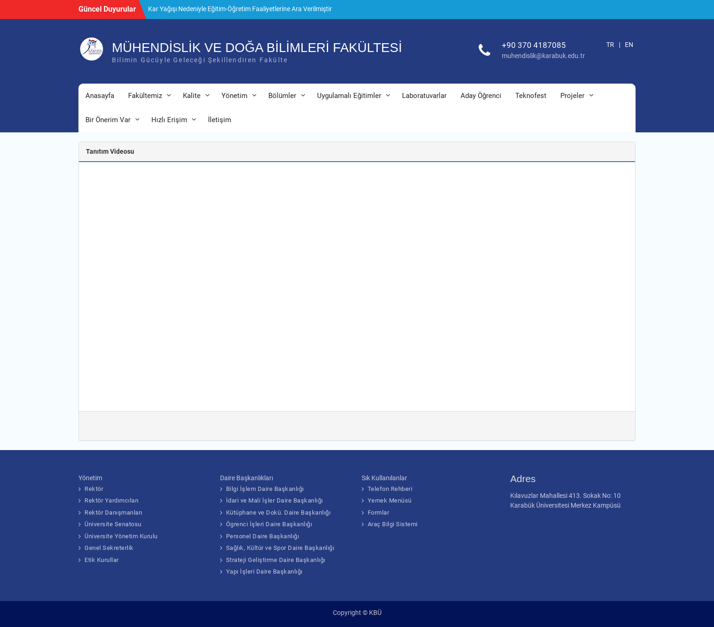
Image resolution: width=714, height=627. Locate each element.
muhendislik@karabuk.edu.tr (543, 55)
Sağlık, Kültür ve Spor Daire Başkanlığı (280, 547)
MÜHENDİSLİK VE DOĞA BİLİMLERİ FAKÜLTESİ (257, 47)
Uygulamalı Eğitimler (349, 95)
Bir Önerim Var (107, 120)
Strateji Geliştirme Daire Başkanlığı (275, 559)
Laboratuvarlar (424, 95)
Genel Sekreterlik (109, 547)
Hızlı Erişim (169, 120)
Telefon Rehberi (390, 488)
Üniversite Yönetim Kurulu (121, 536)
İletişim (219, 120)
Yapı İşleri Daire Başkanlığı (264, 571)
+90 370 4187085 (534, 45)
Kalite (192, 95)
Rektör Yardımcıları (111, 500)
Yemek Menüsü (390, 500)
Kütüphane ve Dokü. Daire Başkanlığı (278, 512)
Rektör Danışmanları (113, 512)
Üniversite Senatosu (113, 524)
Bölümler (282, 95)
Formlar (378, 512)
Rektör (93, 488)
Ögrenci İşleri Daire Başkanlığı (269, 524)
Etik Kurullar (101, 559)
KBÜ (375, 612)
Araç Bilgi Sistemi (393, 524)
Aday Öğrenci (481, 95)
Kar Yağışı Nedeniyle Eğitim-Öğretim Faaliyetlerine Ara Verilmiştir (240, 9)
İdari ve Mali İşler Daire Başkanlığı (274, 500)
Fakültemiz (145, 95)
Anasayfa (99, 95)
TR (610, 44)
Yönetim (234, 95)
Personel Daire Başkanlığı (262, 536)
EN (629, 44)
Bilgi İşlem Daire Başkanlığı (265, 488)
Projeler (572, 95)
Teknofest (530, 95)
